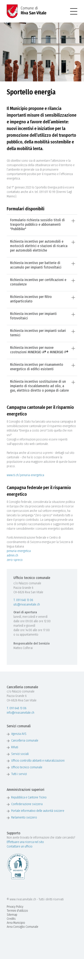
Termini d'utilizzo (17, 911)
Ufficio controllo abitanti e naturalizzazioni (38, 761)
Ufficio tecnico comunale (26, 767)
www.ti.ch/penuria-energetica (25, 475)
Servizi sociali (20, 754)
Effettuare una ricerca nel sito (25, 842)
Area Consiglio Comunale (22, 927)
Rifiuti (14, 747)
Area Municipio (16, 923)
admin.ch (12, 555)
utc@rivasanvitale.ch (26, 604)
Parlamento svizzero (24, 817)
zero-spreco (15, 560)
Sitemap (12, 915)
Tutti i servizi (19, 774)
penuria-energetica (19, 551)
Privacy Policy (15, 907)
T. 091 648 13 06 (23, 600)
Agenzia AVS (18, 734)
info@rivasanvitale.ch (20, 713)
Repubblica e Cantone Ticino (29, 797)
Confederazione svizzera (27, 804)
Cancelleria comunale (24, 740)
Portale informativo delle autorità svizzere (37, 811)
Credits (11, 919)
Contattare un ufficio (19, 846)
